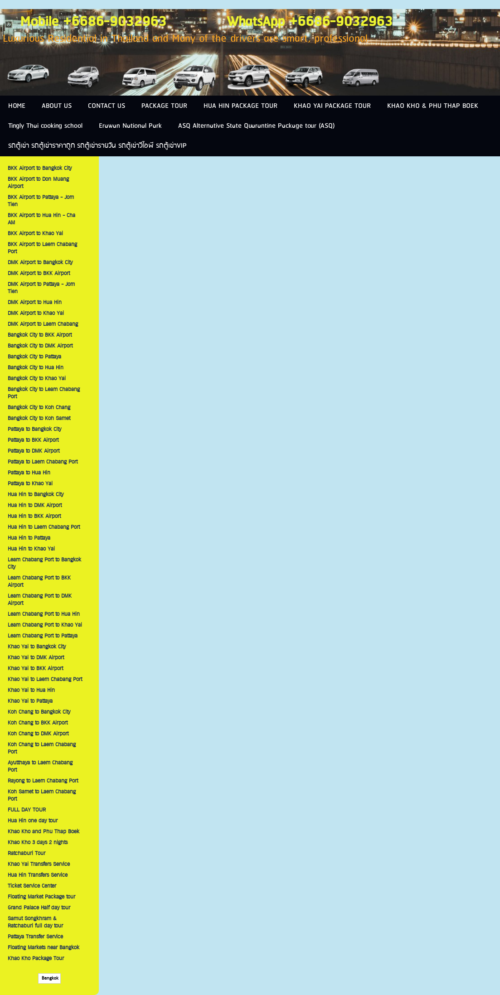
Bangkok (49, 978)
